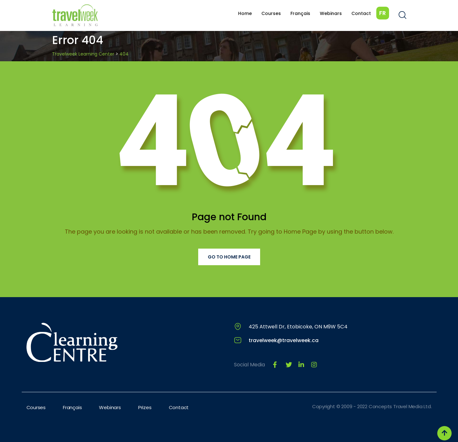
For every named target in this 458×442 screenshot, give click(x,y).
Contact (361, 13)
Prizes (145, 407)
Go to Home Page (229, 257)
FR (382, 13)
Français (300, 13)
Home (245, 13)
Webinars (331, 13)
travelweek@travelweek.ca (284, 340)
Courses (271, 13)
